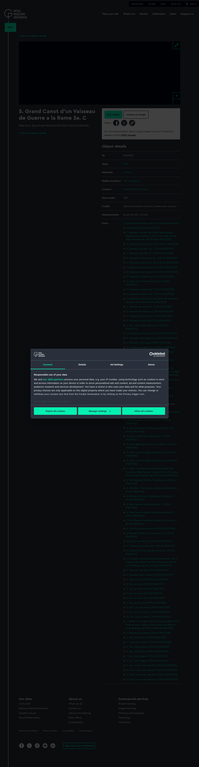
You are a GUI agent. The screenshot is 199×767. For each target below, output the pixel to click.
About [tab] (151, 364)
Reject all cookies (55, 411)
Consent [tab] (47, 364)
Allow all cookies (143, 411)
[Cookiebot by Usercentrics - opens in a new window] (151, 354)
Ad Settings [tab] (116, 364)
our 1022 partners (53, 379)
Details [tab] (82, 364)
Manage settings (99, 411)
